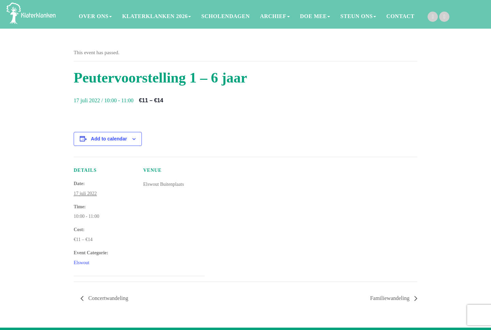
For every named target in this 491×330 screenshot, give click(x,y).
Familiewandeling (390, 298)
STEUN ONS (358, 16)
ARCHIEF (274, 16)
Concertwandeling (107, 298)
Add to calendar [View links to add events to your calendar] (109, 138)
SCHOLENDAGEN (225, 16)
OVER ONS (95, 16)
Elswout (81, 262)
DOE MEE (315, 16)
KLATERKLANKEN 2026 (156, 16)
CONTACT (400, 16)
